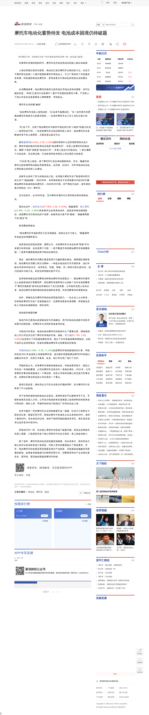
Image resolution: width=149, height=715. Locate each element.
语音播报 (140, 661)
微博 (102, 44)
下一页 (21, 558)
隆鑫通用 (25, 142)
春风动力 (37, 206)
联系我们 (99, 692)
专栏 (75, 3)
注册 (115, 3)
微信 (109, 44)
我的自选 (125, 138)
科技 (54, 3)
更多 (84, 3)
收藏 (96, 44)
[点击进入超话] (76, 57)
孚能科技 (23, 350)
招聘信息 (111, 692)
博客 (61, 3)
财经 (40, 3)
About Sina (123, 688)
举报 (75, 44)
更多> (115, 674)
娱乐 (47, 3)
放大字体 (89, 44)
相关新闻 (23, 585)
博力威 (68, 335)
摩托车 (39, 492)
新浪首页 (17, 3)
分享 (116, 44)
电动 (47, 492)
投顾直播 (101, 598)
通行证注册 (123, 692)
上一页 (16, 558)
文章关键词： (20, 492)
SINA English (124, 697)
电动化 (31, 492)
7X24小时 (103, 251)
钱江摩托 (84, 206)
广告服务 (111, 688)
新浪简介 (99, 688)
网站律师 (111, 697)
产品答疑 (99, 697)
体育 (33, 3)
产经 (35, 24)
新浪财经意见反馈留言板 (109, 681)
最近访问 (105, 138)
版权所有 (122, 707)
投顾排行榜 (22, 504)
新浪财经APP (65, 44)
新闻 (26, 3)
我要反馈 (87, 493)
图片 (68, 3)
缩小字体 (82, 44)
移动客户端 (127, 3)
